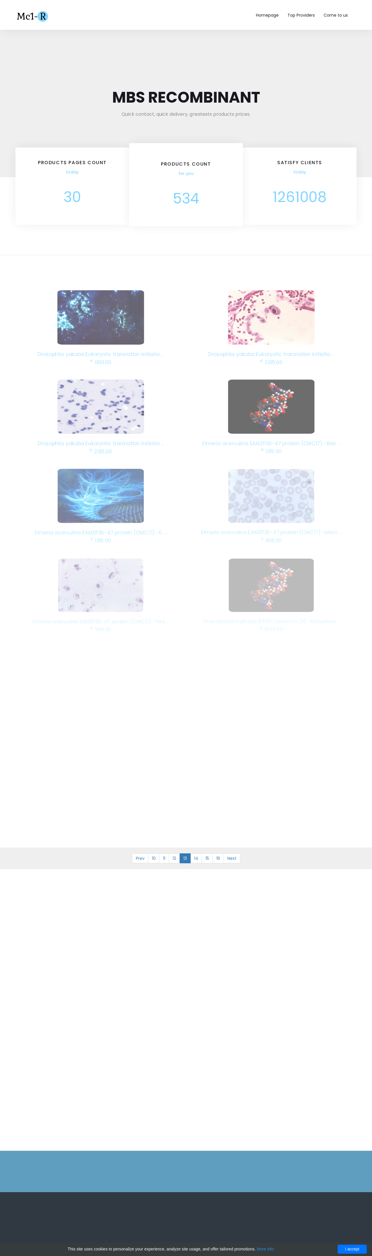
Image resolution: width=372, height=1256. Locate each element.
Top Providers (301, 15)
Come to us (336, 15)
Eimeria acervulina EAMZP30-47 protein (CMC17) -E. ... (100, 532)
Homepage (267, 15)
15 (207, 858)
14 (196, 858)
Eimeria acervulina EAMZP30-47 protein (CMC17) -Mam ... (271, 532)
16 (218, 858)
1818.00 (271, 539)
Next (231, 858)
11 (164, 858)
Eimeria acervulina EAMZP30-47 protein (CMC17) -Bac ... (271, 443)
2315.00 (271, 361)
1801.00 (100, 361)
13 (185, 858)
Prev (140, 858)
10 (154, 858)
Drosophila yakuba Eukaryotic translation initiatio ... (101, 353)
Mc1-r (33, 15)
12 (174, 858)
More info (265, 1249)
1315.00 (271, 451)
